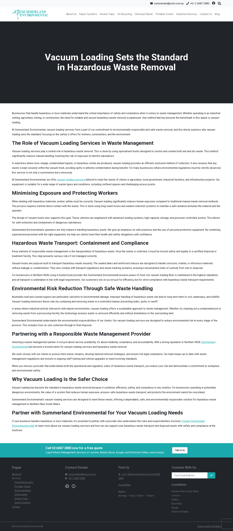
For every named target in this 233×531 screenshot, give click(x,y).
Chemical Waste (144, 14)
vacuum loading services (71, 179)
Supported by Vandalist (209, 526)
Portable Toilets (164, 14)
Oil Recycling (124, 14)
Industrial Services (186, 14)
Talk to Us (180, 450)
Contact (16, 507)
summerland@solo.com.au (80, 474)
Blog (217, 14)
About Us (71, 14)
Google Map (124, 485)
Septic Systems (88, 14)
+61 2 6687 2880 (75, 478)
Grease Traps (107, 14)
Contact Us (206, 14)
